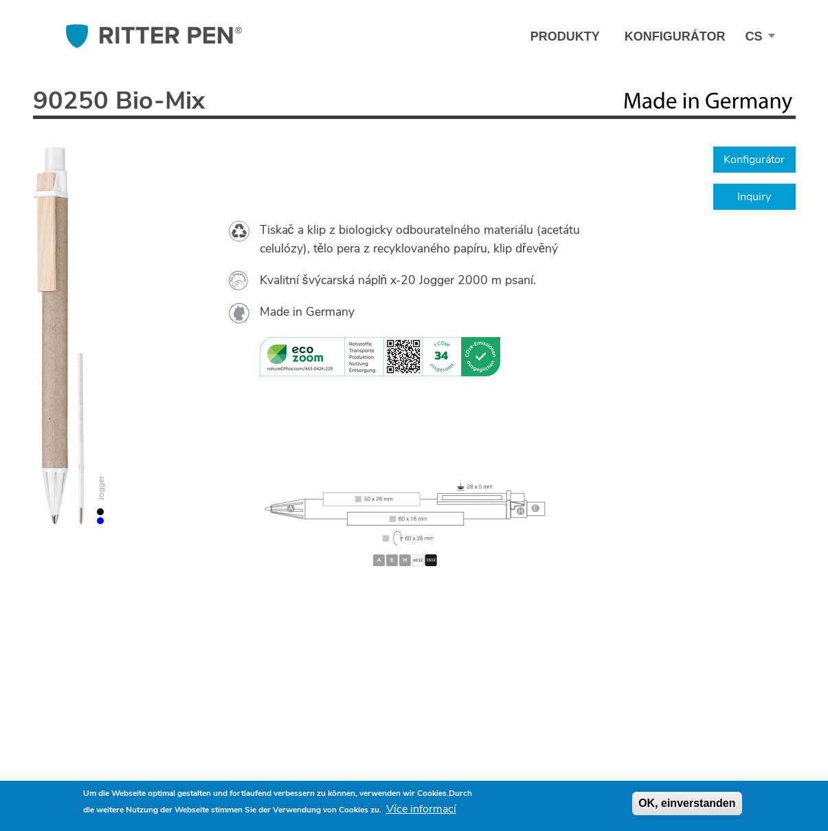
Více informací (421, 809)
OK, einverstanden (686, 803)
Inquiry (754, 196)
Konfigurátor (675, 36)
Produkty (565, 36)
